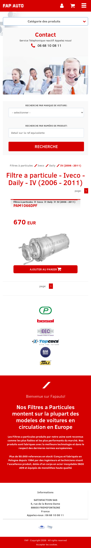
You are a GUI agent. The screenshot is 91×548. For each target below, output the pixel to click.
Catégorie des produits (56, 21)
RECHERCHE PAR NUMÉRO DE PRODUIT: (46, 125)
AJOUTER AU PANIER (45, 269)
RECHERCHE (46, 146)
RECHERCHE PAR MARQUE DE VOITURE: (46, 105)
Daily (52, 165)
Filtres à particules (21, 165)
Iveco (41, 165)
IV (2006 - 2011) (66, 201)
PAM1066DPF (25, 205)
